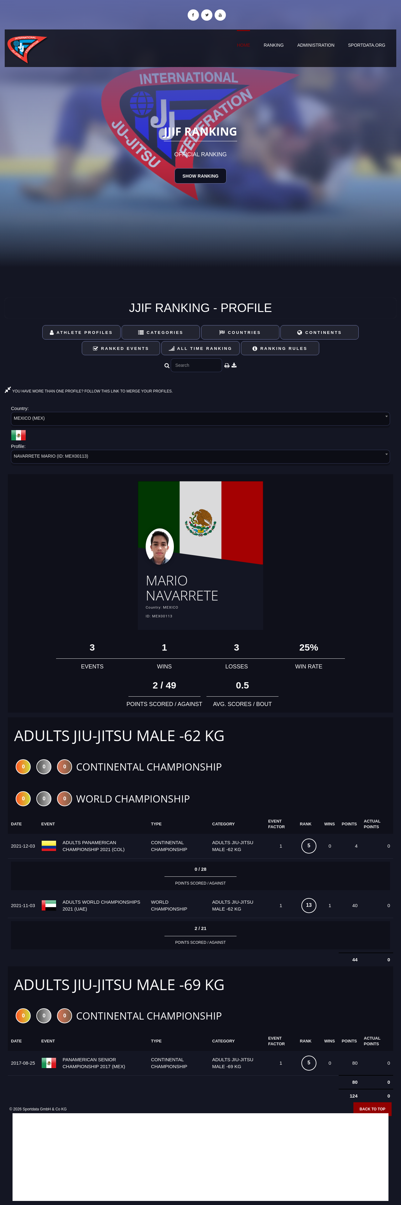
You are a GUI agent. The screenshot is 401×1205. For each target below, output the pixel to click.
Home (243, 45)
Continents (319, 332)
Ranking (274, 45)
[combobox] (200, 420)
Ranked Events (121, 348)
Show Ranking (200, 176)
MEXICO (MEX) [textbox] (29, 418)
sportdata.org (366, 45)
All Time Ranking (200, 348)
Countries (240, 332)
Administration (316, 45)
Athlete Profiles (81, 332)
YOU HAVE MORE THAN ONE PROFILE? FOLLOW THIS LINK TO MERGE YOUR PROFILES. (89, 391)
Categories (161, 332)
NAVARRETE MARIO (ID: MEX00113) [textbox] (51, 456)
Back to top (372, 1111)
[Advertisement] (200, 1160)
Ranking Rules (280, 348)
